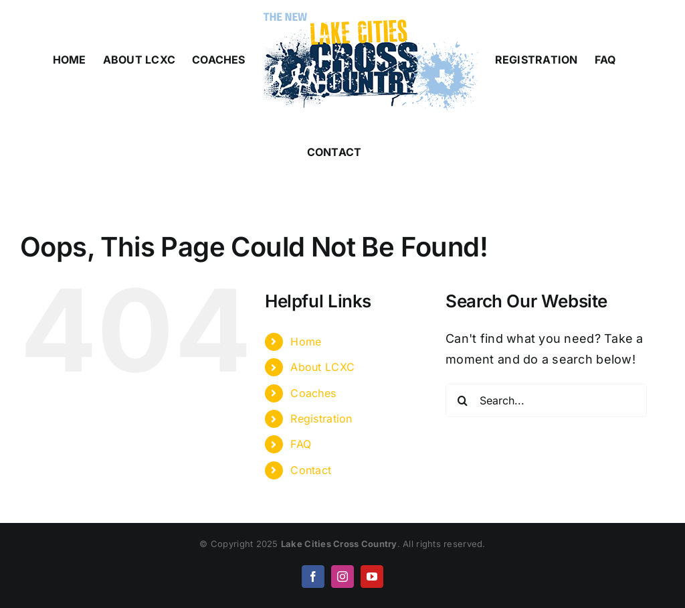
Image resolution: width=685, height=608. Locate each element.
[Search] (462, 400)
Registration (321, 418)
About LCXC (322, 367)
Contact (310, 470)
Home (305, 341)
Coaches (313, 393)
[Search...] (546, 400)
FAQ (300, 444)
